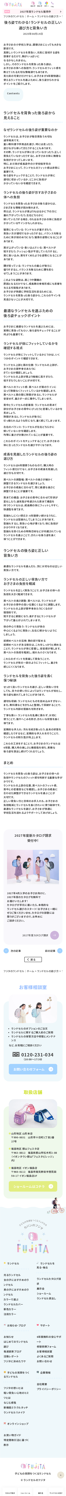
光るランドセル (12, 1275)
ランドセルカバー (13, 1304)
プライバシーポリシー (49, 1389)
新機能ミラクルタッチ (16, 1407)
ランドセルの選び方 (48, 16)
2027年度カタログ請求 (35, 935)
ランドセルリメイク (14, 1412)
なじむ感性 (10, 1402)
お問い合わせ (44, 1361)
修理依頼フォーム (46, 1346)
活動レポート (11, 1356)
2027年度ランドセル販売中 (33, 11)
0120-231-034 (37, 1054)
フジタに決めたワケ (15, 1361)
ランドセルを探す (57, 1493)
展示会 (41, 1493)
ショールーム (24, 1493)
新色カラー (10, 1309)
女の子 (35, 6)
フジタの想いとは (13, 1388)
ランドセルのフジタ (34, 1480)
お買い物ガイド (12, 1435)
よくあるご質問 (45, 1356)
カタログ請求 (8, 1493)
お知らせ (9, 1337)
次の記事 (16, 951)
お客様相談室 (44, 1351)
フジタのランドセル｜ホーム (19, 16)
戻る (32, 959)
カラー (49, 6)
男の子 (42, 6)
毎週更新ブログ (12, 1351)
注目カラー (10, 1314)
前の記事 (50, 951)
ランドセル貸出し (46, 1298)
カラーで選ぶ (11, 1299)
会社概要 (42, 1384)
